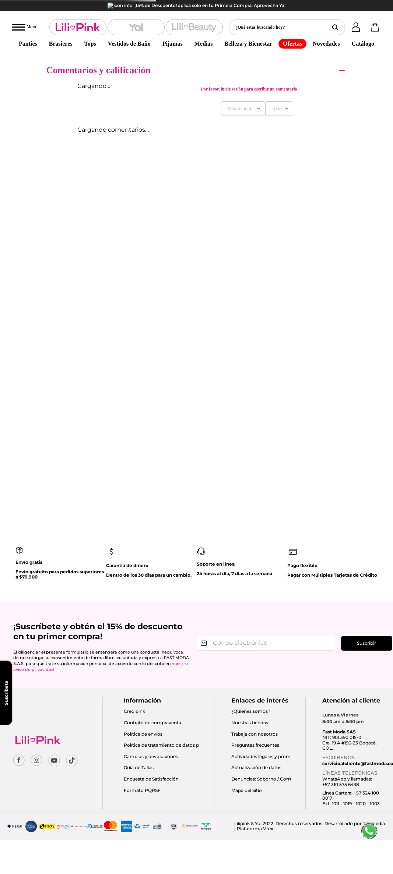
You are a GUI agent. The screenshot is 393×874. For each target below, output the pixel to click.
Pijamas (172, 32)
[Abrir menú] (24, 16)
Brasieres (61, 32)
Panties (28, 32)
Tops (90, 32)
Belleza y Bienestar (249, 32)
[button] (287, 16)
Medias (203, 32)
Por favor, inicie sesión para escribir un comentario (249, 78)
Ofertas (292, 32)
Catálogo (363, 32)
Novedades (326, 32)
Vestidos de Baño (129, 32)
